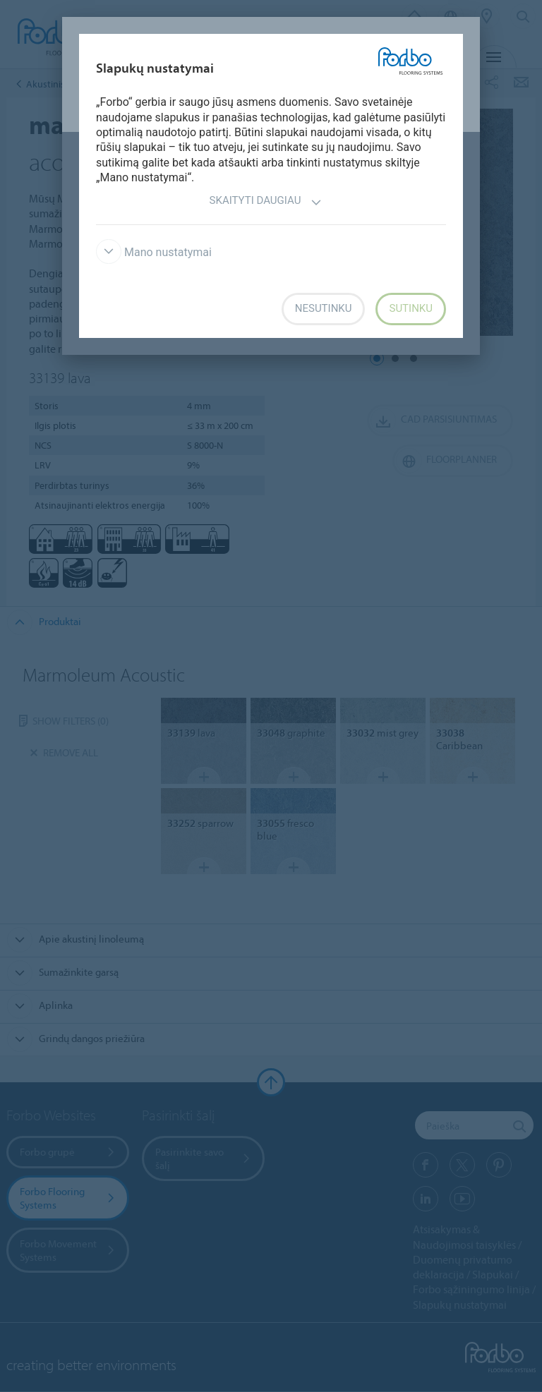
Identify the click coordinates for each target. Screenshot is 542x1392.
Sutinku (411, 308)
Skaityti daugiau (266, 202)
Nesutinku (323, 308)
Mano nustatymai (154, 252)
